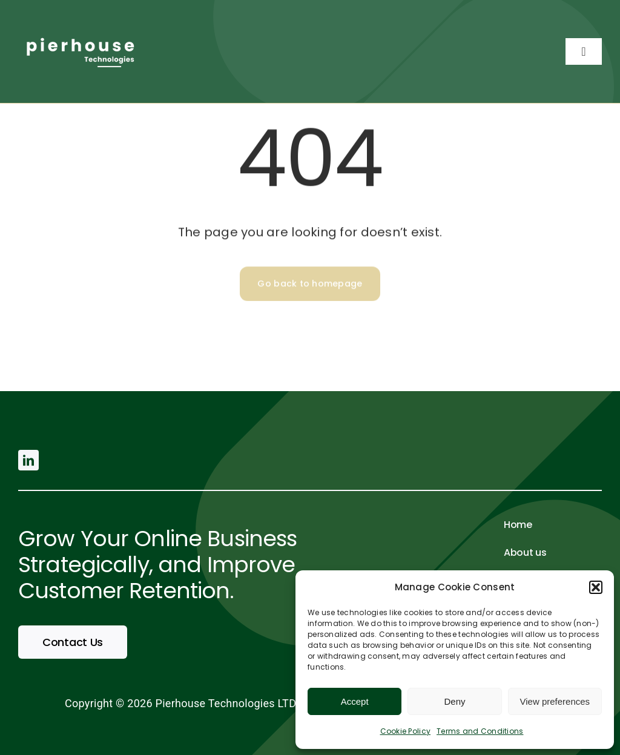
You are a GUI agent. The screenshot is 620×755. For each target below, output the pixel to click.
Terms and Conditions (480, 731)
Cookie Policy (405, 731)
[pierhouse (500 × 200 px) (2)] (78, 32)
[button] (596, 587)
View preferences (555, 701)
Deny (454, 701)
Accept (355, 701)
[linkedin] (28, 460)
